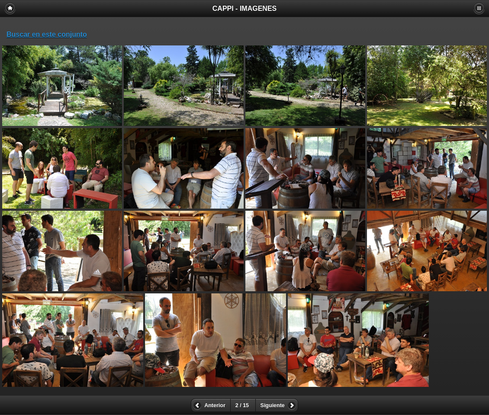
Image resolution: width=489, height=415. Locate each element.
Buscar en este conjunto (46, 34)
